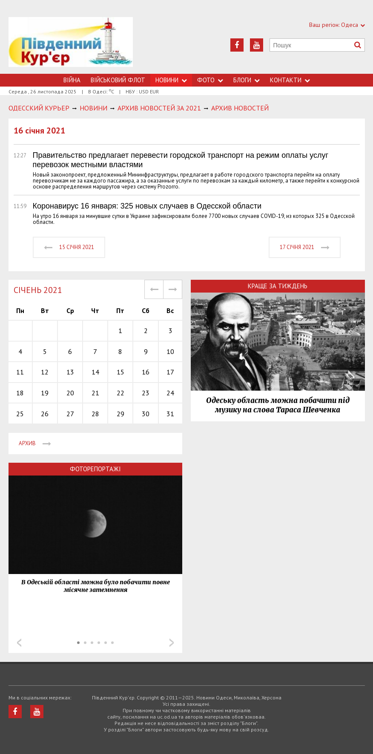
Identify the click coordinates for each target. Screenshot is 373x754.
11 (20, 372)
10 (170, 351)
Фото (210, 80)
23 (145, 393)
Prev (19, 642)
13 (70, 372)
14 (95, 372)
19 (45, 393)
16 (145, 372)
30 (145, 413)
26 (45, 413)
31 (170, 413)
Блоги (246, 80)
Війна (71, 80)
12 (45, 372)
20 (70, 393)
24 (170, 393)
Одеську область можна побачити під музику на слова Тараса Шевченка (278, 405)
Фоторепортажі (95, 469)
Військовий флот (118, 80)
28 (95, 413)
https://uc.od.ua (71, 45)
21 (95, 393)
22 (120, 393)
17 (170, 372)
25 (20, 413)
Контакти (290, 80)
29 (120, 413)
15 (120, 372)
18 (20, 393)
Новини (171, 80)
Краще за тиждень (277, 286)
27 (70, 413)
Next (171, 642)
